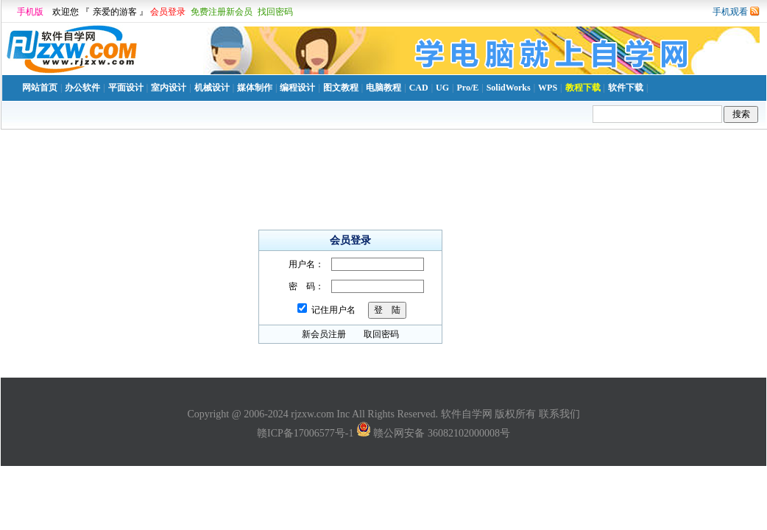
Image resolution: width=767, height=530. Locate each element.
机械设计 (212, 87)
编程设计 (297, 87)
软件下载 (625, 87)
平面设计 (126, 87)
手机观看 (730, 12)
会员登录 (167, 12)
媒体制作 (254, 87)
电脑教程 (383, 87)
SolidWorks (509, 87)
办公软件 (82, 87)
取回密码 (381, 334)
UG (442, 87)
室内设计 (168, 87)
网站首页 (39, 87)
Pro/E (467, 87)
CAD (418, 87)
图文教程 (340, 87)
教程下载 (583, 87)
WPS (547, 87)
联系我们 (559, 414)
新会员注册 (324, 334)
